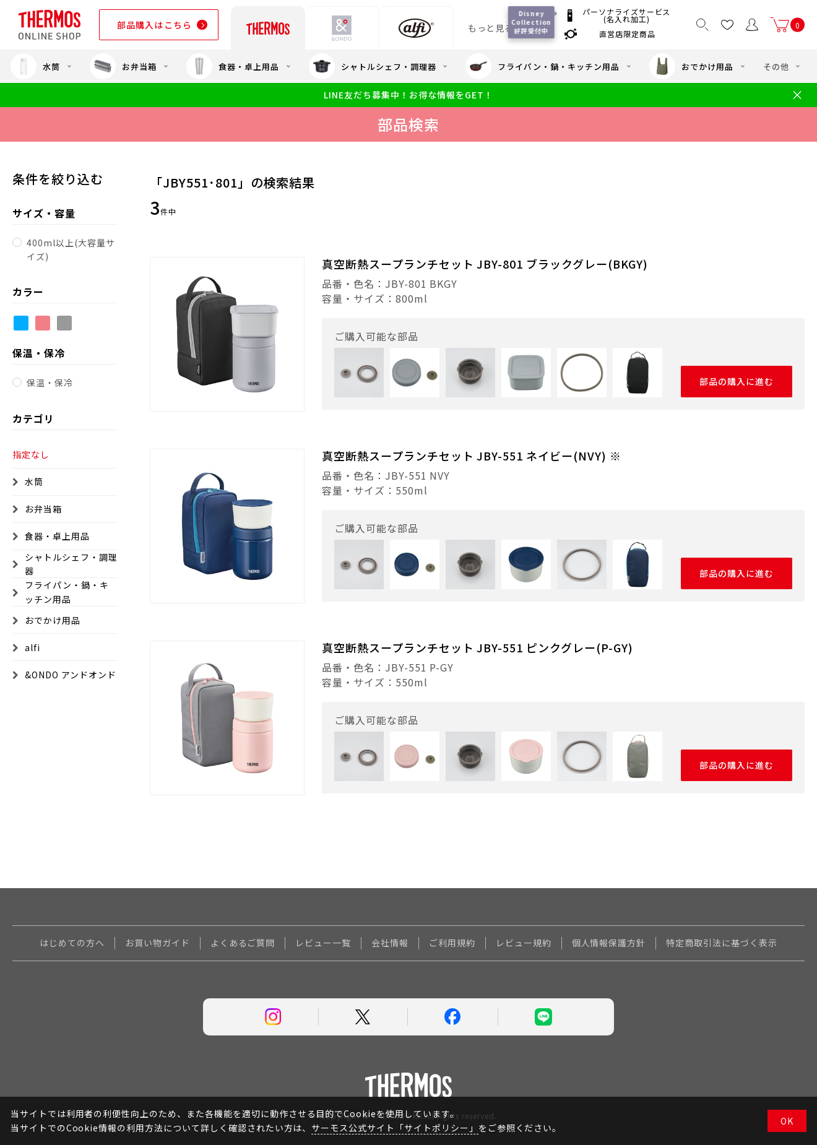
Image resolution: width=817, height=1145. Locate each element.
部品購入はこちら (154, 25)
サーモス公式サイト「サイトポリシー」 (394, 1127)
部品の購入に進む (736, 381)
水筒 (35, 66)
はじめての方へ (72, 942)
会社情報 (389, 942)
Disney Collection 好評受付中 (531, 22)
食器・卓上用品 (232, 66)
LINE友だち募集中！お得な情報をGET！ (408, 95)
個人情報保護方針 (609, 942)
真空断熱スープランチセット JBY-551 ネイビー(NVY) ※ (471, 455)
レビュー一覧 (323, 942)
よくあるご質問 (242, 942)
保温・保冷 (50, 382)
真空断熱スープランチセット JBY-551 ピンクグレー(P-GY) (477, 647)
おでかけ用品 (691, 66)
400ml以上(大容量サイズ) (71, 249)
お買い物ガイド (157, 942)
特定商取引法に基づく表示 (721, 942)
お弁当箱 (123, 66)
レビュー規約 (523, 942)
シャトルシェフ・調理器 (372, 66)
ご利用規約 (452, 942)
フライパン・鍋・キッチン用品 (542, 66)
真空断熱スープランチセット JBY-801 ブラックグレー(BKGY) (485, 264)
